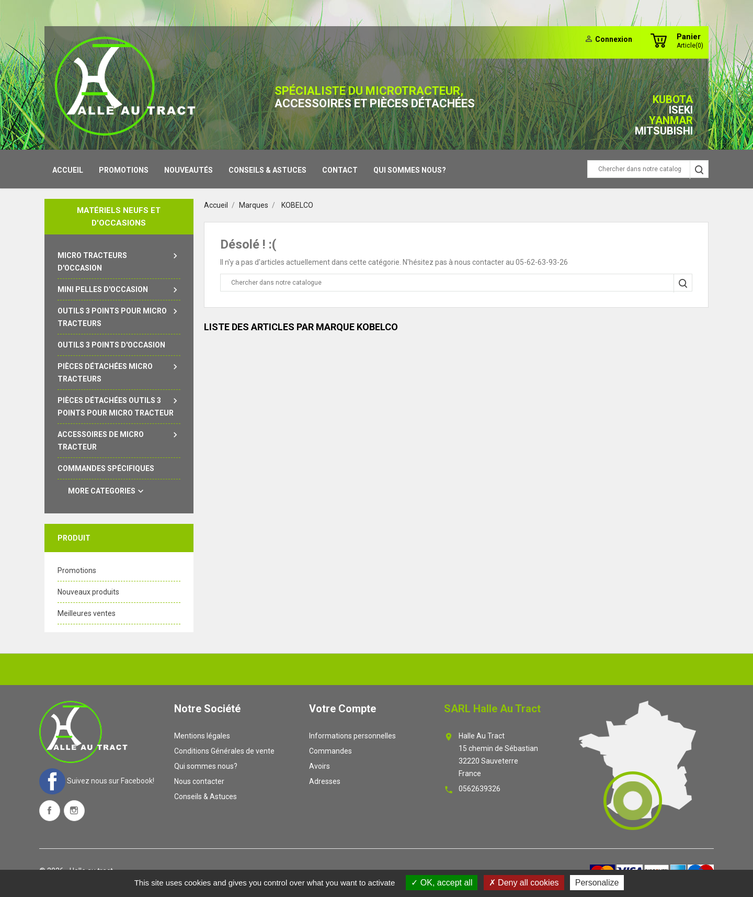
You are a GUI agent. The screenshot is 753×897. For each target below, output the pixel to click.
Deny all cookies (524, 882)
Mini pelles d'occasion (119, 289)
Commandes (330, 751)
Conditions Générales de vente (224, 751)
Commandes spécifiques (106, 468)
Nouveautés (188, 170)
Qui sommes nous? (409, 170)
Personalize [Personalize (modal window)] (597, 882)
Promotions (124, 170)
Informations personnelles (352, 736)
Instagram (74, 811)
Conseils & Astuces (267, 170)
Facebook (50, 811)
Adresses (324, 781)
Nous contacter (199, 781)
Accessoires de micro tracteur (119, 439)
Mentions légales (202, 736)
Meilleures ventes (87, 613)
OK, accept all (441, 882)
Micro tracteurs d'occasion (119, 260)
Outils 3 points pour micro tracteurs (119, 316)
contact (340, 170)
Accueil (67, 170)
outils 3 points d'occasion (111, 345)
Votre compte (342, 708)
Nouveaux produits (88, 592)
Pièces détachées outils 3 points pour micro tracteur (119, 405)
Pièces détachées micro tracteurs (119, 371)
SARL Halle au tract (492, 708)
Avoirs (319, 766)
